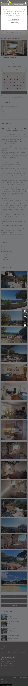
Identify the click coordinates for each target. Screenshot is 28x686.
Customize (4, 28)
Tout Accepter (14, 22)
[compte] (25, 3)
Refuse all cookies (14, 19)
